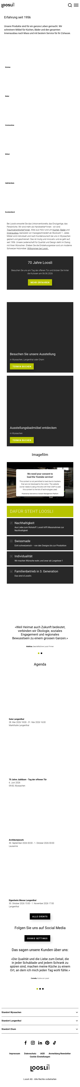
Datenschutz (30, 1053)
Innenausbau (13, 233)
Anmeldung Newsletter (60, 1053)
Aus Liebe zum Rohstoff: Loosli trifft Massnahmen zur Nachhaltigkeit (39, 529)
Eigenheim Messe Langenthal (22, 900)
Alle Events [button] (40, 916)
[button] (26, 1042)
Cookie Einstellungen (40, 1056)
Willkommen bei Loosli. (38, 248)
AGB (42, 1053)
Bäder (63, 230)
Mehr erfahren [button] (40, 282)
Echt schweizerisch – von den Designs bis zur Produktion (40, 545)
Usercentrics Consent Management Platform (44, 494)
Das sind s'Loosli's (23, 577)
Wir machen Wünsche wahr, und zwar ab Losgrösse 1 (39, 560)
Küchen (56, 230)
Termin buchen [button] (21, 366)
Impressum (14, 1053)
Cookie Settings (37, 938)
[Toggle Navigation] (76, 5)
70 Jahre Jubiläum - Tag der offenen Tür (28, 779)
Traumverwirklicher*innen (18, 230)
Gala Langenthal (16, 719)
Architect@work (16, 840)
